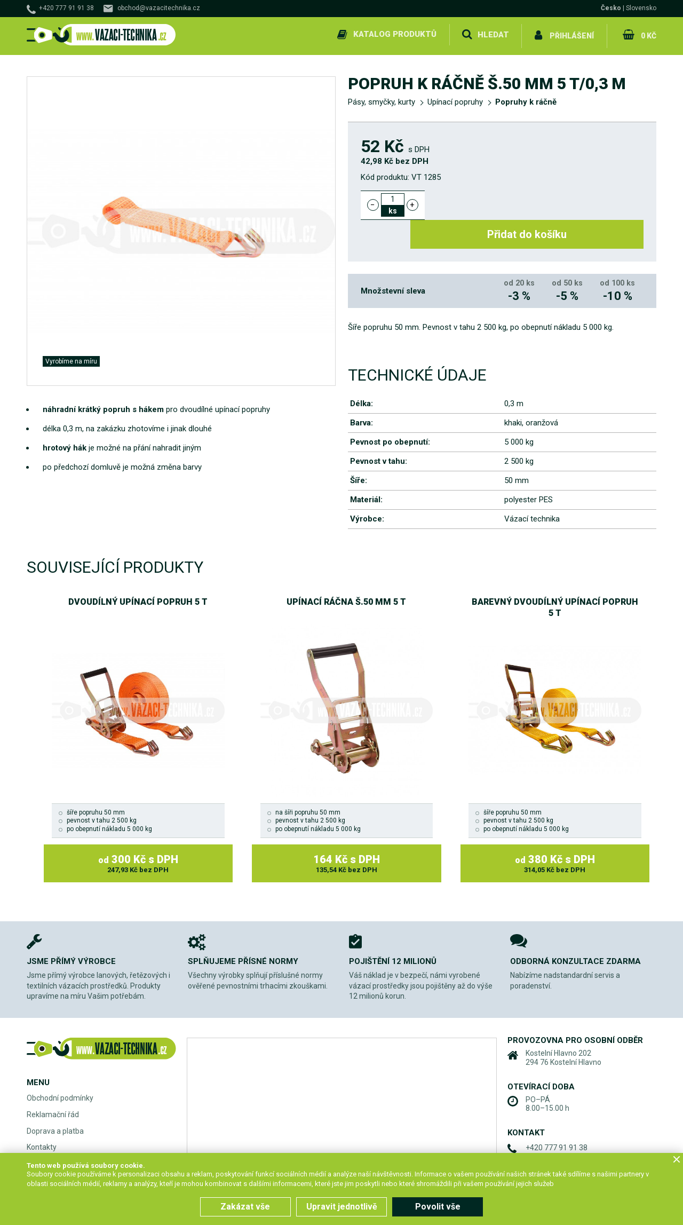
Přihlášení (571, 34)
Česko (611, 8)
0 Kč (647, 34)
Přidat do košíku (540, 201)
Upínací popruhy (455, 99)
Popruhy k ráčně (526, 99)
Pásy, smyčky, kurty (381, 99)
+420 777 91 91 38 (66, 8)
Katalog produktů (393, 34)
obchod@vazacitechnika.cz (158, 8)
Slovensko (641, 8)
